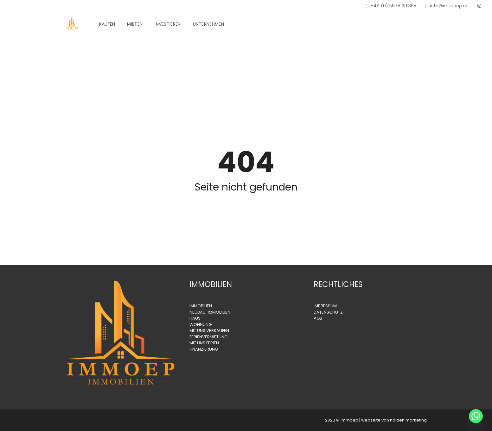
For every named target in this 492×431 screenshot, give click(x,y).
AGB (318, 318)
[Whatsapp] (476, 416)
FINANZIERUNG (203, 349)
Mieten (135, 24)
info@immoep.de (447, 6)
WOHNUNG (200, 325)
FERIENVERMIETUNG (208, 337)
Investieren (168, 24)
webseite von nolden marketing (394, 420)
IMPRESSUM (325, 306)
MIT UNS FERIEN (204, 343)
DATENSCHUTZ (328, 312)
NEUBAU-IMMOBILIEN (209, 312)
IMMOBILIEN (200, 306)
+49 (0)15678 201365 (391, 6)
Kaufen (107, 24)
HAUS (195, 318)
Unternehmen (208, 24)
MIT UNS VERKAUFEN (209, 331)
